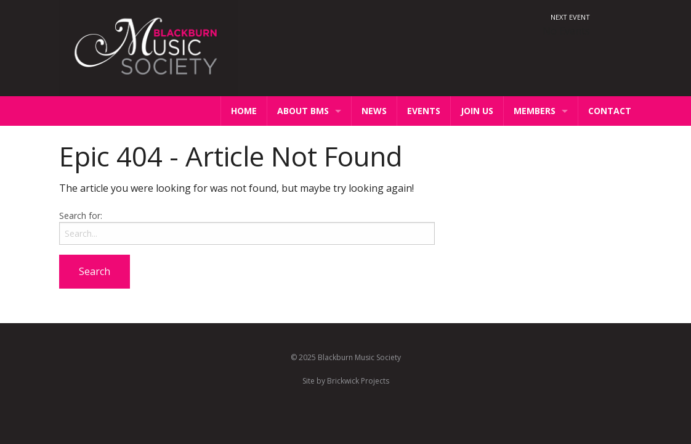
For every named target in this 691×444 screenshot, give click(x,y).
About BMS (303, 111)
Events (423, 111)
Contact (609, 111)
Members (535, 111)
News (374, 111)
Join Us (477, 111)
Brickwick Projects (358, 381)
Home (244, 111)
